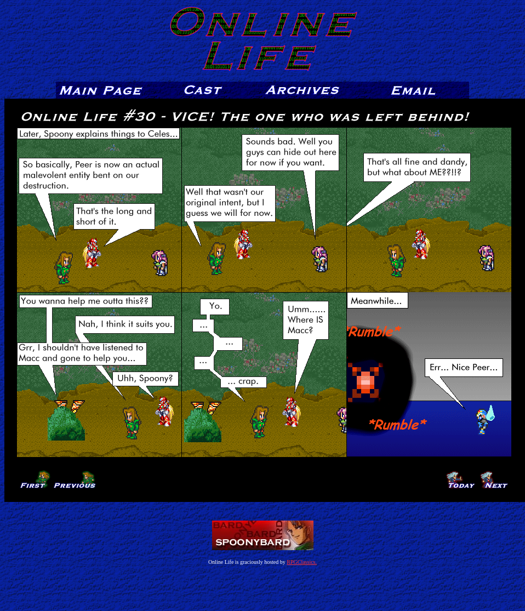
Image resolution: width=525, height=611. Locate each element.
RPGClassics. (302, 562)
